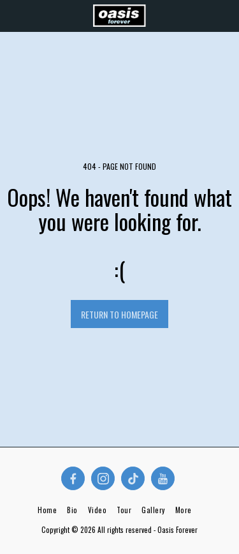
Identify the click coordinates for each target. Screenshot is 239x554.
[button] (14, 15)
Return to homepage (119, 314)
